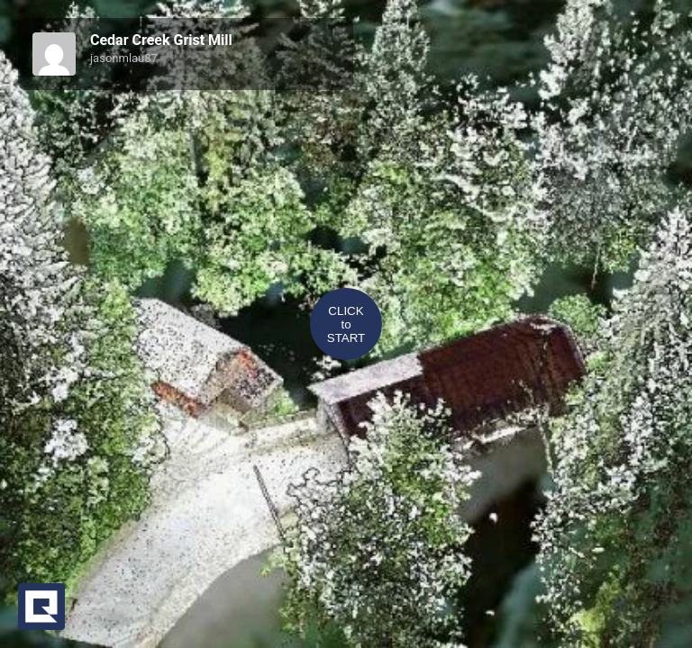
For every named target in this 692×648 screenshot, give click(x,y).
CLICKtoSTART (346, 324)
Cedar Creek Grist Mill (161, 40)
